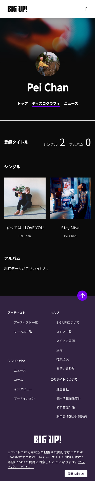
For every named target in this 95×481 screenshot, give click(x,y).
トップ (22, 103)
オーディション (24, 398)
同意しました (76, 474)
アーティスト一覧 (26, 322)
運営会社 (62, 389)
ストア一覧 (64, 331)
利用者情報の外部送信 (71, 416)
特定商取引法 (65, 407)
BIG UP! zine (16, 360)
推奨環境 (62, 359)
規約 (59, 350)
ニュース (71, 103)
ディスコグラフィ (46, 103)
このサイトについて (64, 379)
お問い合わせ (65, 368)
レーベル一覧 (23, 331)
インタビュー (23, 389)
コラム (18, 379)
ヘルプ (54, 312)
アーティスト (16, 312)
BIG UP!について (67, 322)
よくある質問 (65, 341)
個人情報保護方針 (68, 398)
